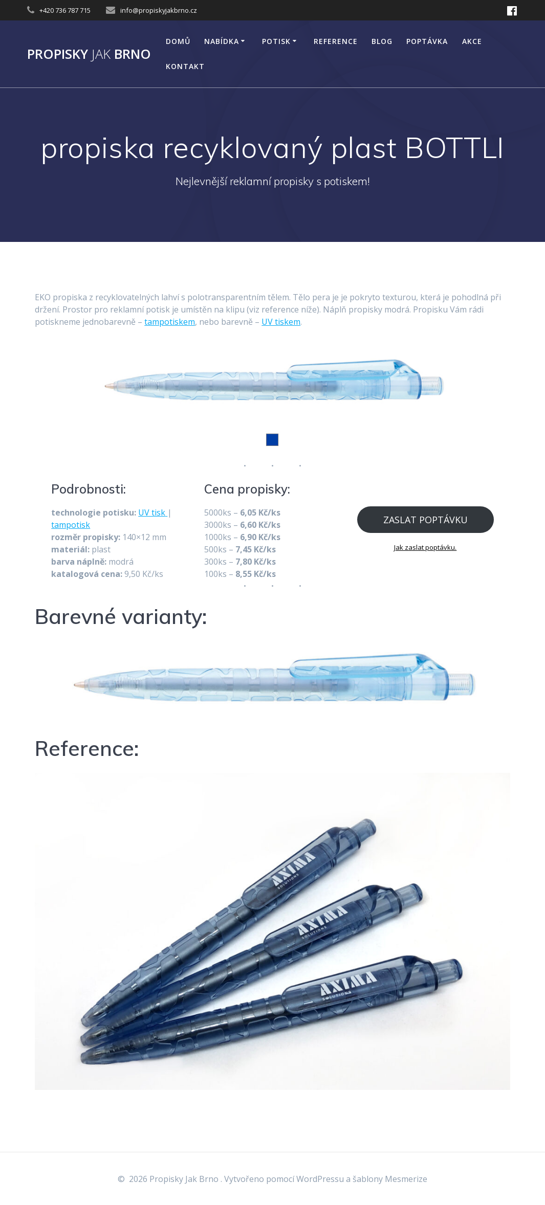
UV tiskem (280, 321)
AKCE (472, 41)
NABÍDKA (221, 41)
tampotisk (70, 524)
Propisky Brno (89, 54)
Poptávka (427, 41)
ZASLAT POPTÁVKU (425, 520)
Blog (382, 41)
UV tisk (151, 512)
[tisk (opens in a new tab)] (166, 512)
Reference (336, 41)
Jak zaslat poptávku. (425, 547)
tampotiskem (169, 321)
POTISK (276, 41)
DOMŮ (178, 41)
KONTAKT (185, 66)
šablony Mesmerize (390, 1179)
